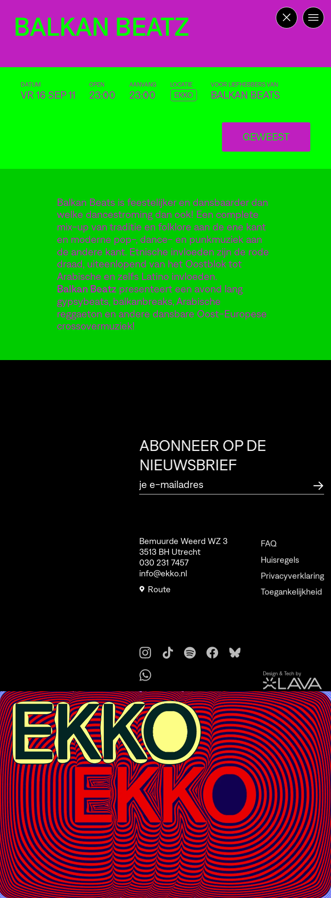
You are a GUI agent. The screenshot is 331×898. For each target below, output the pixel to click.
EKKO (183, 95)
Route (155, 592)
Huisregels (280, 570)
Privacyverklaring (292, 585)
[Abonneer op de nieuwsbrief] (318, 484)
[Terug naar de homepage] (286, 17)
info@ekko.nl (163, 576)
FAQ (269, 554)
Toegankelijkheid (291, 602)
